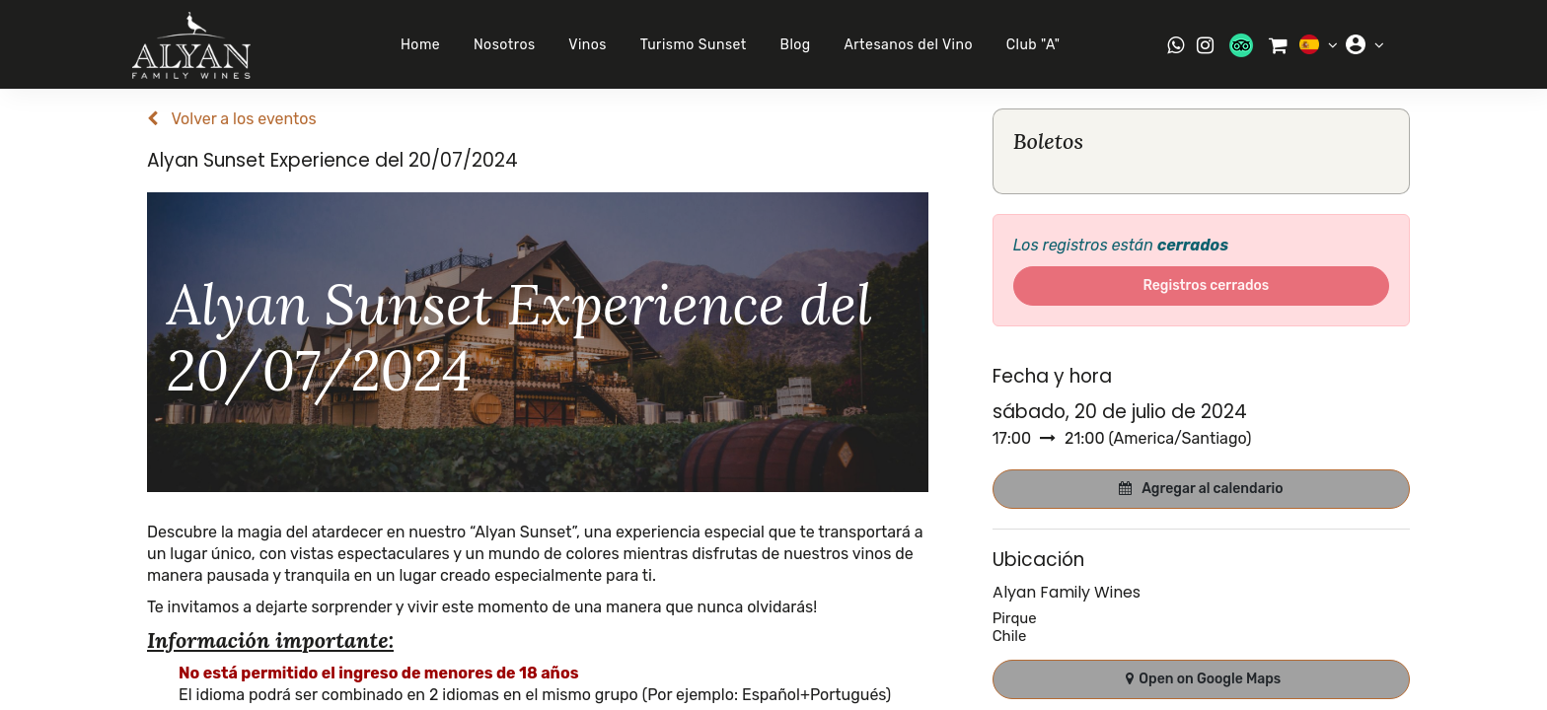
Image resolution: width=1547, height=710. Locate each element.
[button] (1201, 489)
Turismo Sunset (687, 44)
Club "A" (1027, 44)
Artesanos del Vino (903, 44)
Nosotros (499, 44)
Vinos (582, 44)
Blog (789, 44)
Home (414, 44)
